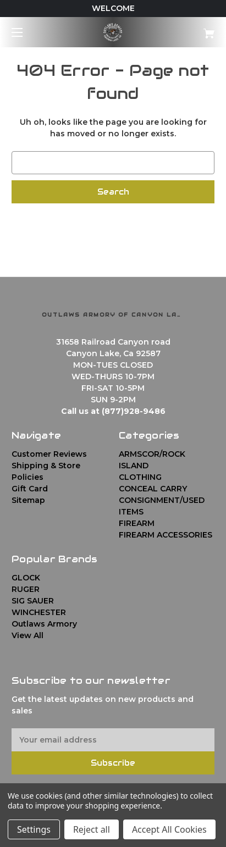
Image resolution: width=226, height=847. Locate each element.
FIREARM (137, 523)
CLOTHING (140, 477)
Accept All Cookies (169, 829)
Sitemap (28, 500)
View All (27, 635)
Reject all (91, 829)
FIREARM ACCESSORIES (165, 535)
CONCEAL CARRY (153, 489)
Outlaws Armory (44, 624)
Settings (34, 829)
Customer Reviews (49, 454)
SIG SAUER (33, 601)
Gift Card (30, 489)
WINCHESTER (39, 612)
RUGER (26, 589)
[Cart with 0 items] (194, 29)
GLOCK (26, 578)
